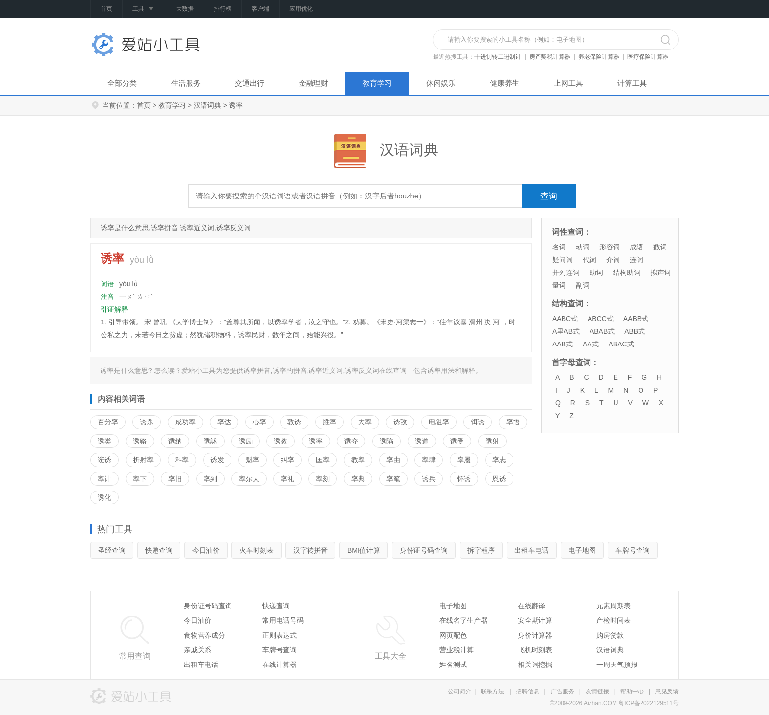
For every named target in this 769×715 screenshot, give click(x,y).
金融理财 (313, 83)
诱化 (104, 497)
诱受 (457, 441)
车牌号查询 (632, 550)
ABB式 (634, 331)
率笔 (393, 479)
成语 (636, 247)
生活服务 (186, 83)
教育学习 (377, 83)
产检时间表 (613, 620)
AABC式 (565, 318)
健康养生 (504, 83)
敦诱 (294, 422)
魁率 (252, 460)
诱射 (492, 441)
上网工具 (568, 83)
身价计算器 (535, 635)
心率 (259, 422)
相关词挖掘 (535, 664)
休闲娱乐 (441, 83)
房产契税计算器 (549, 56)
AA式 (591, 344)
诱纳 (175, 441)
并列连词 (566, 272)
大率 (365, 422)
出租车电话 (531, 550)
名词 (559, 247)
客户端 (260, 8)
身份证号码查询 (424, 550)
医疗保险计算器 (647, 56)
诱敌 (400, 422)
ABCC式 (601, 318)
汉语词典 (207, 105)
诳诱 (104, 460)
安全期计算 (535, 620)
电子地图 (582, 550)
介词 (613, 260)
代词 (589, 260)
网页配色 (453, 635)
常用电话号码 (283, 620)
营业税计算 (456, 650)
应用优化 (301, 8)
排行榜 (222, 8)
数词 (660, 247)
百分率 (108, 422)
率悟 (513, 422)
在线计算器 (279, 664)
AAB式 (562, 344)
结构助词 (627, 272)
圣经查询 (112, 550)
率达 (224, 422)
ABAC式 (621, 344)
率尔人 (249, 479)
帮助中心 (632, 691)
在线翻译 (531, 606)
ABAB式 (602, 331)
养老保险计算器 (598, 56)
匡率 (323, 460)
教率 (358, 460)
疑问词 (562, 260)
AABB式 (635, 318)
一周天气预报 (617, 664)
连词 (636, 260)
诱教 (280, 441)
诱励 (246, 441)
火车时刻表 (256, 550)
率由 (393, 460)
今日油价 (206, 550)
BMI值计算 (363, 550)
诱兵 (429, 479)
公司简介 (459, 691)
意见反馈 (667, 691)
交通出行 (249, 83)
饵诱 (478, 422)
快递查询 (159, 550)
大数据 (185, 8)
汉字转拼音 (310, 550)
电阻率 (439, 422)
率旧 (175, 479)
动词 (583, 247)
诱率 (281, 322)
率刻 (323, 479)
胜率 (329, 422)
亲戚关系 (197, 650)
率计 (104, 479)
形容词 (609, 247)
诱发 (217, 460)
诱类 (104, 441)
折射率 (143, 460)
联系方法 (492, 691)
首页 (106, 8)
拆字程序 (481, 550)
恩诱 (499, 479)
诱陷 (386, 441)
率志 (499, 460)
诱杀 (147, 422)
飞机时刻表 (535, 650)
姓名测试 (453, 664)
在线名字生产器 (463, 620)
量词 (559, 285)
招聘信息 (527, 691)
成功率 (185, 422)
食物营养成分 (204, 635)
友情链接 (597, 691)
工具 (144, 9)
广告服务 (562, 691)
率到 (210, 479)
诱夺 (351, 441)
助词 (596, 272)
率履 (464, 460)
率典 (358, 479)
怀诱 (464, 479)
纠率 (287, 460)
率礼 (287, 479)
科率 (182, 460)
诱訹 (210, 441)
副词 (583, 285)
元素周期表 (613, 606)
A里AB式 (566, 331)
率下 (140, 479)
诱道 (422, 441)
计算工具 (632, 83)
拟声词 (660, 272)
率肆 (429, 460)
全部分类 (122, 83)
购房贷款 (610, 635)
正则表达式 (279, 635)
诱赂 (140, 441)
